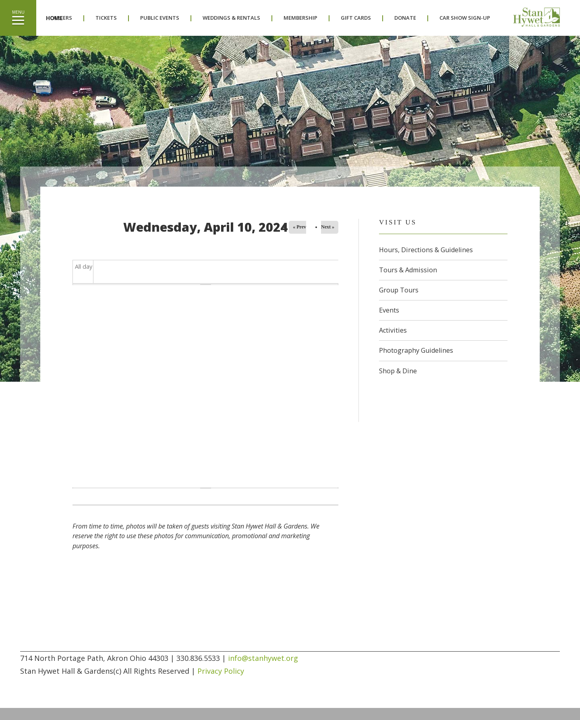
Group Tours (398, 290)
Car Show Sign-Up (464, 17)
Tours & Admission (408, 269)
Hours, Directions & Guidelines (426, 249)
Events (389, 310)
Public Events (159, 17)
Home (54, 18)
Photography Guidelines (416, 350)
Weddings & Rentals (231, 17)
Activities (393, 330)
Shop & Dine (398, 370)
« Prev (299, 227)
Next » (327, 227)
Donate (405, 17)
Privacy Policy (220, 671)
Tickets (106, 17)
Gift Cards (356, 17)
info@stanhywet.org (263, 658)
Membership (300, 17)
